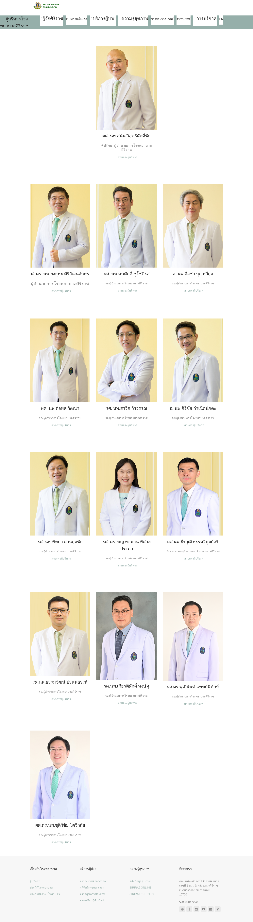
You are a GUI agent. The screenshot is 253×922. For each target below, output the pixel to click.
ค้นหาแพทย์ (184, 19)
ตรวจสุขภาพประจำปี (92, 894)
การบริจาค (206, 18)
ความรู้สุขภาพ (134, 18)
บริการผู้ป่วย (104, 18)
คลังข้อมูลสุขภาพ (139, 881)
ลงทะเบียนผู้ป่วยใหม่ (92, 900)
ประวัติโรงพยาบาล (41, 887)
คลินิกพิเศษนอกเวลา (92, 887)
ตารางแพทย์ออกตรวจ (93, 881)
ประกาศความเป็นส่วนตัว (45, 894)
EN (221, 19)
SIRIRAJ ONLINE (140, 887)
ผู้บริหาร (35, 881)
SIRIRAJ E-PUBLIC (141, 894)
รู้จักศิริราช (53, 18)
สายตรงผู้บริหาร (127, 157)
